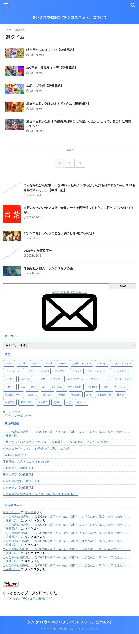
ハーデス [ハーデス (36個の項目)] (40, 381)
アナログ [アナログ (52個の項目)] (101, 365)
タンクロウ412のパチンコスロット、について (69, 17)
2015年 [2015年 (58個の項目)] (9, 365)
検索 (123, 288)
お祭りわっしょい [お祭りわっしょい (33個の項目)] (81, 365)
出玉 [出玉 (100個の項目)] (44, 389)
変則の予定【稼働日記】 (19, 476)
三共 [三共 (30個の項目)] (22, 389)
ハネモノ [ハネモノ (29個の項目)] (25, 381)
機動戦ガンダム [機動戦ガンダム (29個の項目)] (13, 396)
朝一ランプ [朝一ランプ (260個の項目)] (120, 389)
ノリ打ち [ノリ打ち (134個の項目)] (10, 381)
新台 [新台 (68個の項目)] (106, 389)
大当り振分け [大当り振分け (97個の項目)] (75, 389)
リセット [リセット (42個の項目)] (10, 389)
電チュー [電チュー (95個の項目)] (81, 404)
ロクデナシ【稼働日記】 (19, 489)
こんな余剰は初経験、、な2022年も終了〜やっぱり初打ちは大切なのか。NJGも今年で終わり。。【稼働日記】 (67, 435)
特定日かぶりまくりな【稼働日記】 (52, 50)
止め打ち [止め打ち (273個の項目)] (32, 396)
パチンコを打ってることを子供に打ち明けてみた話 (61, 235)
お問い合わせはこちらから (69, 294)
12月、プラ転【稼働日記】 (46, 87)
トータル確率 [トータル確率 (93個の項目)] (119, 373)
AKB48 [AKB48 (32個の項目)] (62, 365)
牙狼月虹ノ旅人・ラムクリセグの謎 (50, 270)
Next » (70, 151)
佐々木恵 (30, 514)
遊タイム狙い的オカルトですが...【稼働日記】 (60, 105)
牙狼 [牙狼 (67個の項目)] (88, 396)
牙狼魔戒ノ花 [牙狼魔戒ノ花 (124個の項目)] (104, 396)
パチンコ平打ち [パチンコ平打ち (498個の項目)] (74, 381)
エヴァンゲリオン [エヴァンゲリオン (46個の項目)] (121, 365)
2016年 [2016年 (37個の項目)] (22, 365)
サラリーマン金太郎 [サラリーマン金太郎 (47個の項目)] (38, 373)
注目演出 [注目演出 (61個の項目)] (47, 396)
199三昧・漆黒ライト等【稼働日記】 (53, 68)
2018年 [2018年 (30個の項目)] (49, 365)
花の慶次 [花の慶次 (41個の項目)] (43, 404)
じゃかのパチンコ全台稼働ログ (31, 600)
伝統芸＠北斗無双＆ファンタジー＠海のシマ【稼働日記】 (40, 496)
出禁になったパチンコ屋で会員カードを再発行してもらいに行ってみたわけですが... (57, 444)
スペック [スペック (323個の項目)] (77, 373)
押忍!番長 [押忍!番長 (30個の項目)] (93, 389)
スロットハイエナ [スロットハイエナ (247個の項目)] (97, 373)
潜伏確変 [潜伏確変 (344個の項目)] (76, 396)
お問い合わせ (11, 514)
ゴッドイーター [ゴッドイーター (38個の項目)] (13, 373)
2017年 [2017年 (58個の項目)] (36, 365)
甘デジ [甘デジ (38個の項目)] (120, 396)
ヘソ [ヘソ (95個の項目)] (106, 381)
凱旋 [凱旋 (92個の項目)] (33, 389)
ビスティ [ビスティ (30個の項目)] (93, 381)
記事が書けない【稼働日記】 (21, 483)
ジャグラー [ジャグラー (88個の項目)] (60, 373)
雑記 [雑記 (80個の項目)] (68, 404)
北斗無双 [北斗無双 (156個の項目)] (57, 389)
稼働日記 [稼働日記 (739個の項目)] (10, 404)
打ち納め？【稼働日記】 (19, 470)
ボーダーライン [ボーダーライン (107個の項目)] (123, 381)
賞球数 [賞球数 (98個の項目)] (56, 404)
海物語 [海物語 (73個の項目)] (61, 396)
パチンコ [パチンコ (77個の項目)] (55, 381)
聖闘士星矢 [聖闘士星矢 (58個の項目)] (26, 404)
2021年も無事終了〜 (39, 253)
